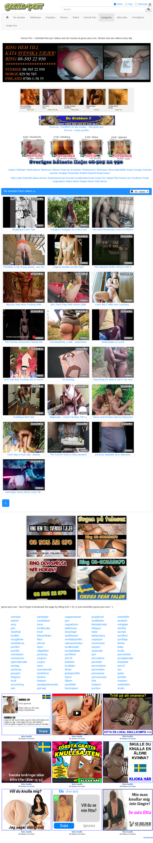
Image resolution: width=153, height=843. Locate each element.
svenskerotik (44, 669)
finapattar (123, 662)
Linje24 (12, 169)
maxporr (122, 680)
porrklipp (123, 639)
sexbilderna (17, 643)
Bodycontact (103, 173)
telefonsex (71, 628)
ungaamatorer (73, 616)
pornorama (98, 673)
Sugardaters (59, 181)
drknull (41, 643)
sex (120, 669)
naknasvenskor (73, 643)
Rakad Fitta (112, 178)
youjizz (41, 662)
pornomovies (99, 677)
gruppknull (98, 616)
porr (67, 620)
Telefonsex (45, 169)
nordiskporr (43, 620)
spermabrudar (19, 662)
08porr (68, 680)
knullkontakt (72, 647)
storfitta (122, 628)
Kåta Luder (16, 178)
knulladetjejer (72, 650)
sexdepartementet (47, 684)
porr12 (121, 665)
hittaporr (96, 628)
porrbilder (70, 684)
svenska (16, 616)
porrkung (42, 654)
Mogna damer (87, 181)
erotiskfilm (123, 616)
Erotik (91, 178)
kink (94, 680)
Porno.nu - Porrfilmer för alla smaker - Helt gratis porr (76, 127)
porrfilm (15, 647)
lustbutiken (124, 684)
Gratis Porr (100, 178)
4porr (40, 647)
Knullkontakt (81, 178)
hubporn (96, 684)
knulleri (15, 635)
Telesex (56, 169)
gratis (121, 673)
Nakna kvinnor (39, 178)
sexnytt (122, 631)
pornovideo (98, 669)
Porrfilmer (137, 178)
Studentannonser (56, 178)
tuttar (94, 631)
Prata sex (65, 169)
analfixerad (71, 635)
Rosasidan (73, 173)
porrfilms (123, 635)
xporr (40, 665)
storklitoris (43, 673)
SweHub (16, 631)
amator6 (122, 620)
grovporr (16, 673)
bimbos (41, 677)
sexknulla (97, 650)
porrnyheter (124, 654)
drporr (68, 677)
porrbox (96, 688)
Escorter (70, 178)
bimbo (121, 643)
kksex (68, 669)
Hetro (120, 4)
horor (40, 624)
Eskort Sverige (134, 169)
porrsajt (41, 688)
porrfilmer (70, 654)
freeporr (41, 680)
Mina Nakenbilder (117, 169)
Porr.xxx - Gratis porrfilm (76, 130)
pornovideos (99, 665)
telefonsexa (98, 635)
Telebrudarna (33, 169)
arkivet (15, 620)
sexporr (96, 647)
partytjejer (42, 616)
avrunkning (17, 684)
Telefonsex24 (89, 169)
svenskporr (17, 654)
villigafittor (43, 650)
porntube (97, 662)
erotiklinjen (98, 620)
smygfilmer (17, 639)
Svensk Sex (125, 178)
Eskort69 (27, 178)
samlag (15, 665)
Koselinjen (76, 169)
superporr (97, 639)
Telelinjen (21, 169)
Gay (130, 4)
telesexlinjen (44, 635)
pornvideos (98, 658)
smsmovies (98, 643)
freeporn (16, 677)
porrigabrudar (125, 658)
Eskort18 (92, 173)
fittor (39, 639)
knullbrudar (43, 628)
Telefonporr (102, 169)
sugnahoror (71, 624)
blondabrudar (99, 624)
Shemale (142, 4)
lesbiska (69, 662)
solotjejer (123, 624)
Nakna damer (73, 181)
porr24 (68, 658)
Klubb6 (83, 173)
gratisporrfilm (72, 673)
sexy (13, 624)
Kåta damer (101, 181)
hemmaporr (71, 688)
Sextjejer (63, 173)
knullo (121, 650)
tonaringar (71, 631)
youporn (42, 658)
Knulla (145, 178)
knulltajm (70, 665)
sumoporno (17, 658)
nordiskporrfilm (73, 639)
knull (39, 631)
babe (120, 647)
